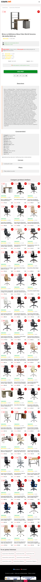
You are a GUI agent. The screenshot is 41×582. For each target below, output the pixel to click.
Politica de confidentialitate (21, 573)
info (12, 202)
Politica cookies (31, 573)
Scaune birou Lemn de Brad (23, 557)
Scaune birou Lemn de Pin (8, 557)
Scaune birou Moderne (18, 561)
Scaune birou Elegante (31, 561)
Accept (25, 581)
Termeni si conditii (9, 573)
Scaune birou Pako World (15, 7)
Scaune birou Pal (30, 553)
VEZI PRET (20, 71)
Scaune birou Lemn (6, 561)
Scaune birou (5, 7)
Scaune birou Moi (20, 553)
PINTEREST (24, 569)
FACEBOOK (16, 569)
